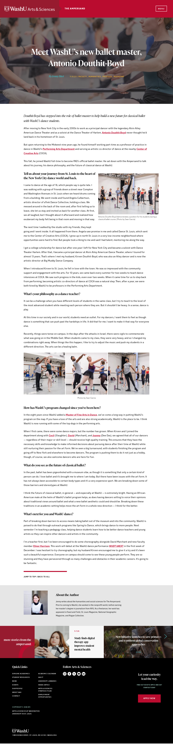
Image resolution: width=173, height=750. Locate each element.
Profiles (107, 77)
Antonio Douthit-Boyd (114, 133)
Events (15, 691)
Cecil (51, 436)
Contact (16, 702)
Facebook (69, 680)
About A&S (16, 699)
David (71, 436)
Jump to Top (30, 577)
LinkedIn (84, 680)
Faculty (82, 77)
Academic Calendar (47, 680)
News (14, 687)
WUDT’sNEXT (116, 546)
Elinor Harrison (41, 546)
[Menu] (161, 9)
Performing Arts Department (59, 149)
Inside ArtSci (44, 691)
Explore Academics (21, 680)
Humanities (95, 77)
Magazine (119, 77)
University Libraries (47, 687)
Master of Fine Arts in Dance (81, 415)
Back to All (44, 577)
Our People (17, 695)
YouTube (79, 680)
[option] (69, 645)
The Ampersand (84, 9)
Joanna (96, 436)
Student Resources (21, 684)
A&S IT (40, 684)
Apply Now (149, 705)
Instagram (65, 680)
